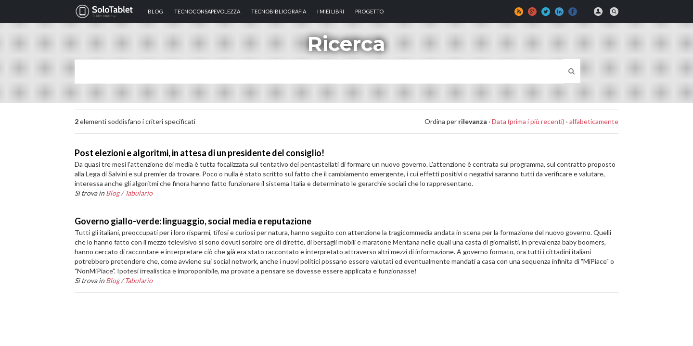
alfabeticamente (593, 121)
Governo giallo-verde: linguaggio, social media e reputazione (193, 221)
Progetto (369, 11)
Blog (155, 11)
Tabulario (139, 193)
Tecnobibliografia (278, 11)
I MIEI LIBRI (330, 11)
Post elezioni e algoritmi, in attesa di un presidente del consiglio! (199, 153)
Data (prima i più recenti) (528, 121)
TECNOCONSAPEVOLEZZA (207, 11)
